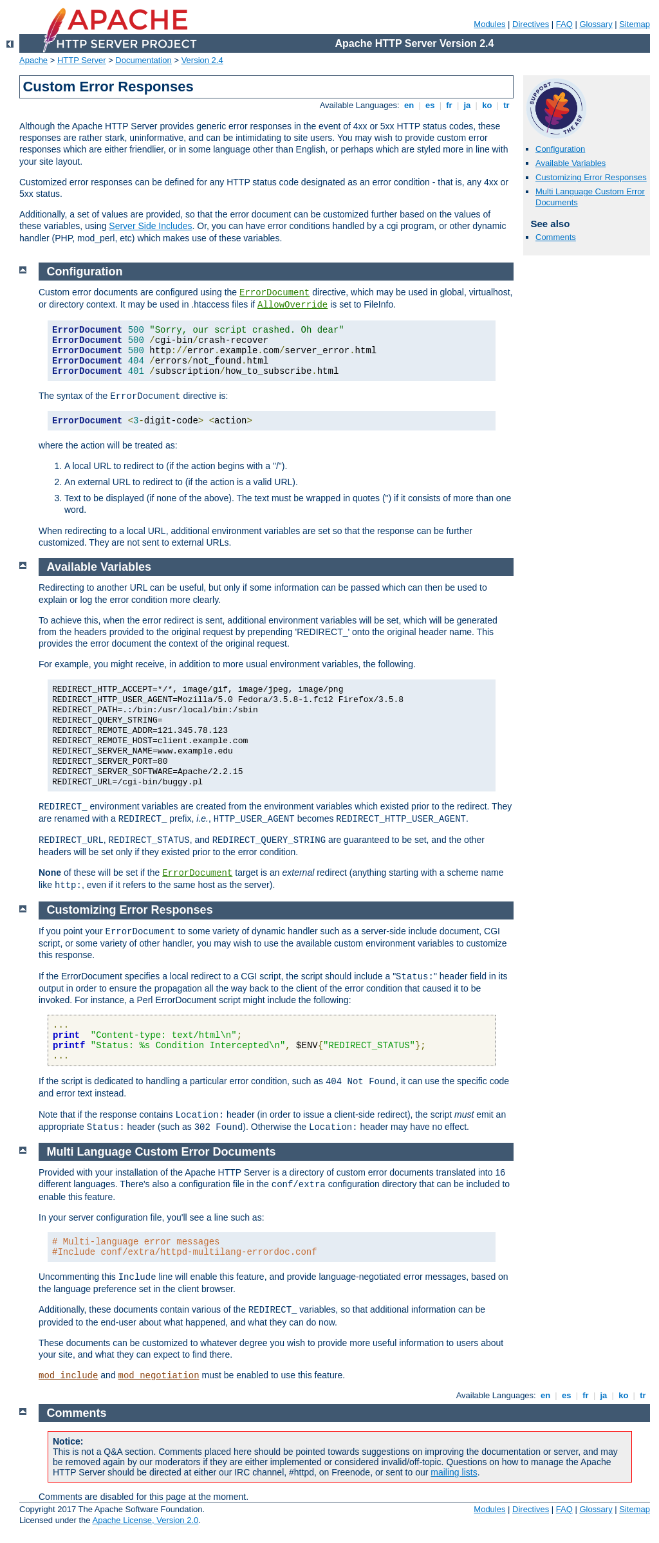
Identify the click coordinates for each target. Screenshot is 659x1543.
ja (467, 105)
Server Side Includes (150, 226)
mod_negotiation (159, 1376)
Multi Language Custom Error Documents (161, 1151)
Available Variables (570, 163)
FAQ (564, 24)
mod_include (68, 1376)
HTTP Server (81, 60)
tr (506, 105)
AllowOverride (292, 305)
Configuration (560, 149)
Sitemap (634, 24)
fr (449, 105)
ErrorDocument (274, 293)
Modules (489, 24)
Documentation (143, 60)
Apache (33, 60)
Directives (530, 24)
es (430, 105)
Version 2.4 (202, 60)
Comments (555, 237)
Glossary (595, 24)
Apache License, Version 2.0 (145, 1520)
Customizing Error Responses (591, 177)
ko (487, 105)
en (409, 105)
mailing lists (454, 1472)
